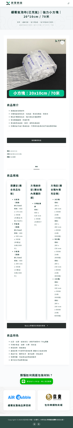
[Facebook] (34, 424)
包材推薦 (13, 157)
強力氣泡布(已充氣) (16, 154)
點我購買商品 (36, 140)
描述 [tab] (36, 166)
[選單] (68, 3)
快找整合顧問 (52, 420)
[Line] (38, 424)
